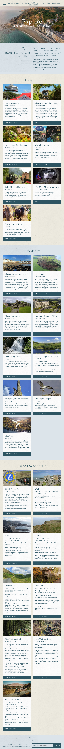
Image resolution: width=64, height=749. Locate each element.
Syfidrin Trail (19, 655)
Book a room (56, 3)
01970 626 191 (25, 3)
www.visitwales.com (38, 67)
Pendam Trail (21, 653)
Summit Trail (8, 655)
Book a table (45, 3)
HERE (26, 608)
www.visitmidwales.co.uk (50, 67)
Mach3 (13, 719)
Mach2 (27, 717)
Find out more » (11, 122)
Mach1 (19, 717)
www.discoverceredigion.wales (40, 69)
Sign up (57, 745)
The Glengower (13, 3)
